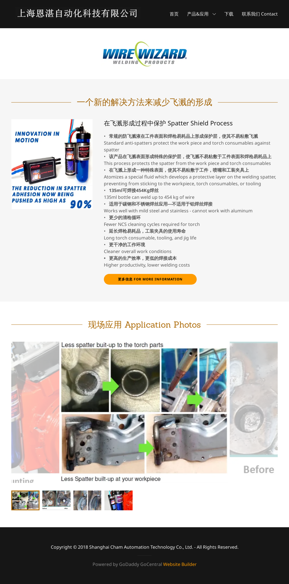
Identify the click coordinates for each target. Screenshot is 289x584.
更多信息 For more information (150, 279)
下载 (228, 14)
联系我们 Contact (260, 14)
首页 (174, 14)
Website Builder (180, 564)
